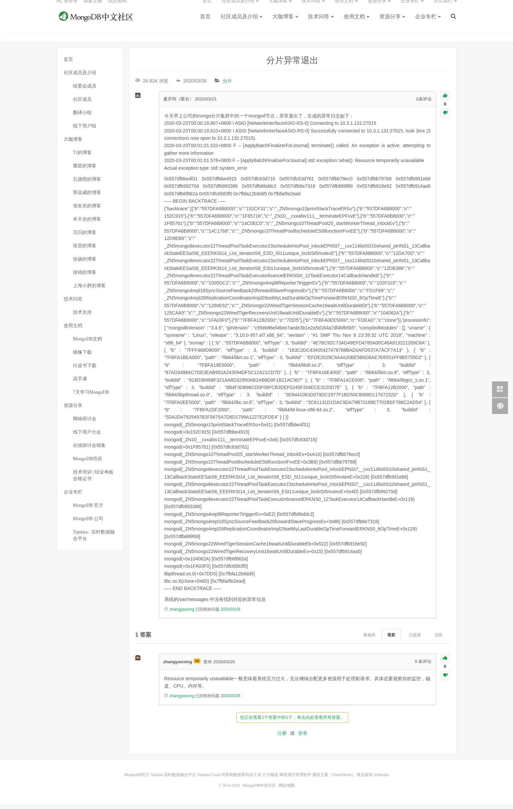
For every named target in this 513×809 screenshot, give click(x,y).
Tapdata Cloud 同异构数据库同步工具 (229, 779)
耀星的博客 (84, 170)
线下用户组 (84, 130)
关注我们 (443, 8)
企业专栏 (425, 24)
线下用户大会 (87, 437)
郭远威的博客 (87, 197)
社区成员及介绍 (239, 24)
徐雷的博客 (84, 250)
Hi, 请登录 (67, 8)
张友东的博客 (87, 210)
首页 (205, 24)
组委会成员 (84, 91)
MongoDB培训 (87, 463)
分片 (227, 86)
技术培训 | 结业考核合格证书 (93, 480)
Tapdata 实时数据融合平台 (173, 779)
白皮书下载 (84, 370)
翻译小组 (82, 117)
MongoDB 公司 (88, 523)
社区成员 (82, 104)
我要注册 (92, 8)
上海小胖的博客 (89, 290)
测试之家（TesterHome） (334, 779)
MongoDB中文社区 (97, 24)
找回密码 (117, 8)
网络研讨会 (84, 423)
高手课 (80, 383)
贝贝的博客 (84, 237)
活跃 (439, 640)
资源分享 (390, 24)
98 (197, 666)
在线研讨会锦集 (89, 450)
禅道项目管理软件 (295, 779)
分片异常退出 (292, 65)
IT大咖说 (270, 779)
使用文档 (354, 24)
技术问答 (318, 24)
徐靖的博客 (84, 277)
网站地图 (287, 790)
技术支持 (82, 317)
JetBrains (381, 779)
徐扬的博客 (84, 264)
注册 (282, 738)
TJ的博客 (82, 157)
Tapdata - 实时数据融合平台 (94, 540)
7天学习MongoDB (91, 397)
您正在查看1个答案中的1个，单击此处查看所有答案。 (292, 722)
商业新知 (365, 779)
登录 (302, 738)
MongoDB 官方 (88, 510)
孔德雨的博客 (87, 184)
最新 (391, 640)
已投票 (415, 640)
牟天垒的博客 (87, 224)
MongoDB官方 (136, 779)
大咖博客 (283, 24)
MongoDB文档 (87, 343)
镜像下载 (82, 357)
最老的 (369, 640)
